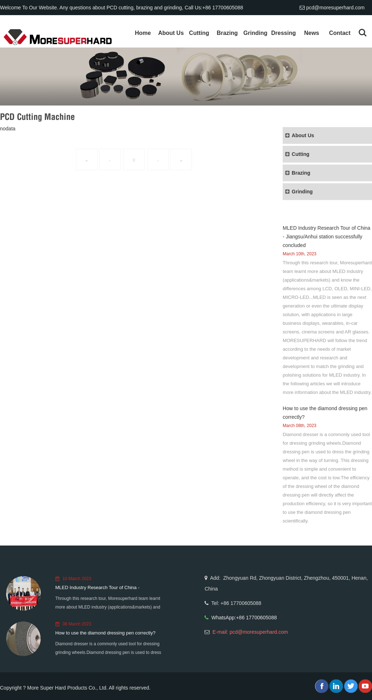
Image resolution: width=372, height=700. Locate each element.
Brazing (227, 33)
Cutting (199, 33)
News (311, 33)
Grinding (255, 33)
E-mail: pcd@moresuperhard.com (250, 632)
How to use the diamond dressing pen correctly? (105, 633)
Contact (340, 33)
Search (363, 33)
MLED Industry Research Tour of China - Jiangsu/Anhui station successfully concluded (326, 236)
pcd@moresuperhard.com (335, 7)
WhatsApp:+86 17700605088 (244, 617)
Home (143, 33)
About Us (171, 33)
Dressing (283, 33)
